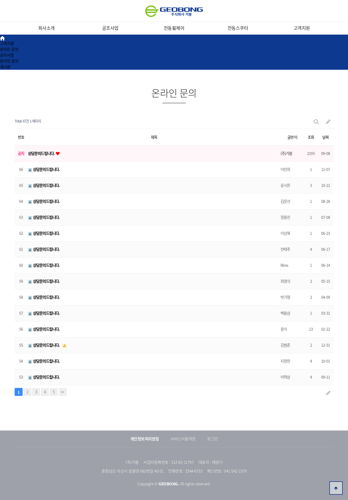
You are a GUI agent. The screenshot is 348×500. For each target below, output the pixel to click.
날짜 (325, 137)
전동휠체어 (174, 27)
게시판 (5, 67)
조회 (311, 137)
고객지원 (302, 27)
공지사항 (7, 55)
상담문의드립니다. (42, 153)
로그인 (212, 439)
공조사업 (110, 27)
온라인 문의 (9, 49)
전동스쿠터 (238, 27)
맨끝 (63, 392)
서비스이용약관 (183, 439)
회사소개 (46, 27)
